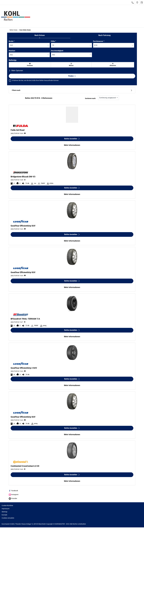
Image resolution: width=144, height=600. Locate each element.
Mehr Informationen (72, 145)
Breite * (12, 41)
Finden (72, 76)
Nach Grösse (40, 35)
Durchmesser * (98, 41)
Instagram (13, 494)
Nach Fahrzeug (104, 35)
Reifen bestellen (72, 139)
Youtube (13, 498)
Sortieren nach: (90, 98)
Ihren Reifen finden (25, 30)
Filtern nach (72, 90)
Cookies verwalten (8, 518)
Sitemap (4, 512)
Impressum (5, 509)
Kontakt (4, 515)
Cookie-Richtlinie (7, 505)
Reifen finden (13, 30)
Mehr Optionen (16, 70)
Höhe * (53, 41)
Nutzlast (12, 51)
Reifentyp (12, 60)
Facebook (13, 490)
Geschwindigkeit (57, 51)
